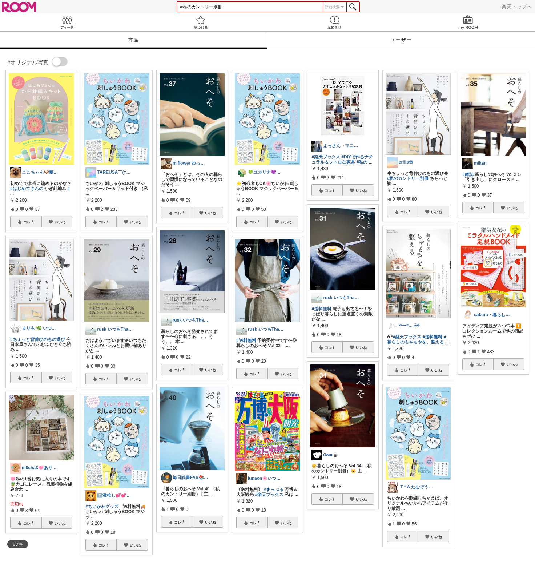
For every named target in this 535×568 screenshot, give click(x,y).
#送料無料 (246, 340)
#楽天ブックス (269, 494)
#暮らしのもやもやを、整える (416, 339)
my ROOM (468, 22)
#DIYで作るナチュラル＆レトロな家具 (342, 159)
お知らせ (334, 22)
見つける (201, 22)
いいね (60, 222)
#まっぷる (273, 489)
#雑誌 (468, 174)
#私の (362, 162)
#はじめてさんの (26, 188)
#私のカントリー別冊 (408, 178)
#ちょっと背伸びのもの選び (37, 339)
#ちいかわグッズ (101, 506)
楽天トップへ (517, 6)
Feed (67, 22)
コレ (28, 222)
